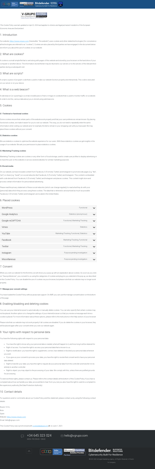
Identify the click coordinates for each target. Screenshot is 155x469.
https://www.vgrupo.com (19, 41)
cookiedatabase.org (40, 426)
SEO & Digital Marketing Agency (104, 459)
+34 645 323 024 (39, 435)
